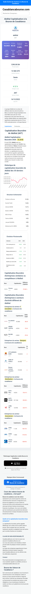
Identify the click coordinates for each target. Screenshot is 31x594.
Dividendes (17, 126)
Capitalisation (8, 126)
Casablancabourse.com (16, 9)
